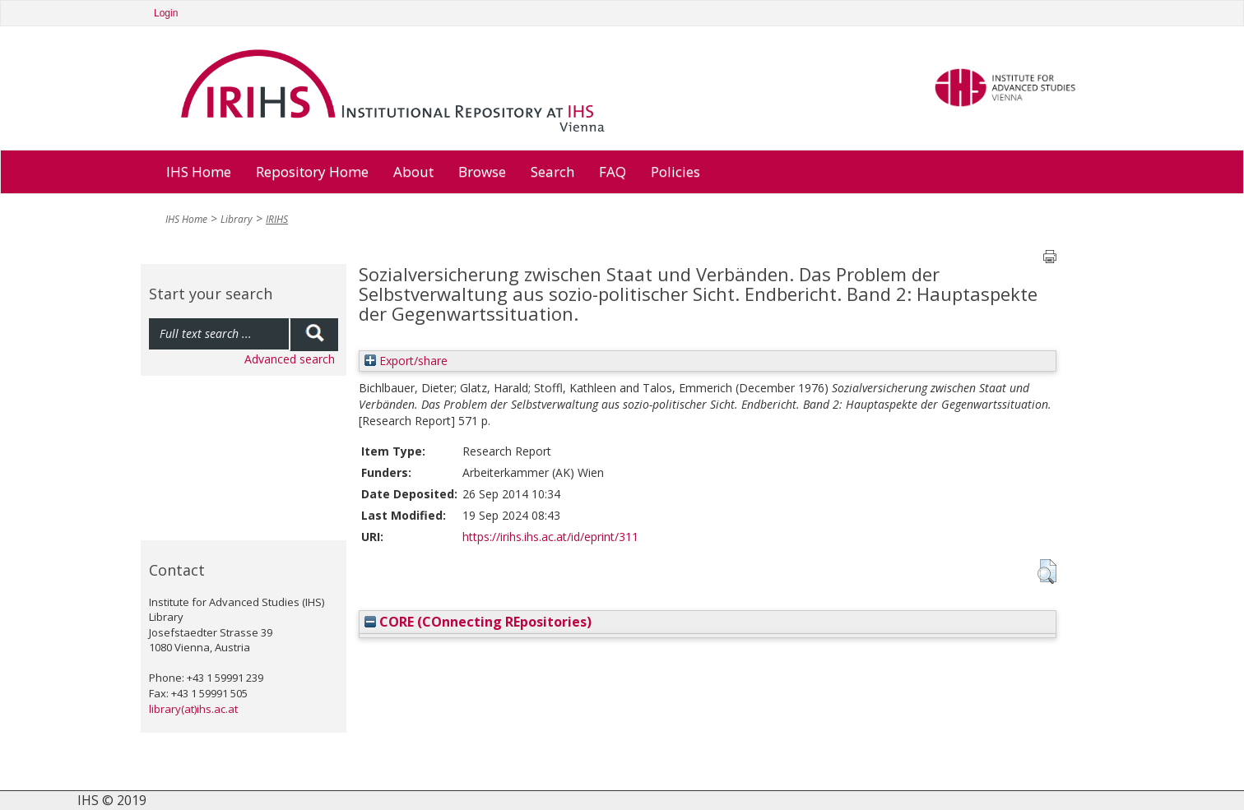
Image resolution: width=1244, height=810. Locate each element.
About (413, 171)
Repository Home (312, 171)
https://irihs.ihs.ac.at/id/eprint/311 (550, 536)
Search (552, 171)
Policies (675, 171)
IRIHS (277, 219)
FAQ (612, 171)
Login (166, 13)
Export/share (406, 360)
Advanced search (289, 359)
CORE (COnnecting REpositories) (478, 622)
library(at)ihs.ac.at (193, 708)
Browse (482, 171)
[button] (1046, 571)
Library (236, 219)
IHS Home (198, 171)
